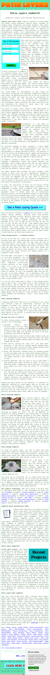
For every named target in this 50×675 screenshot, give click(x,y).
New (6, 661)
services (24, 503)
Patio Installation (36, 631)
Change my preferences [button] (34, 670)
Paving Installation (36, 627)
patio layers (5, 30)
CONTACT (39, 9)
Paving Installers (37, 636)
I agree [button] (30, 667)
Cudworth (27, 213)
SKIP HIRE (28, 497)
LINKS (29, 9)
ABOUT (34, 9)
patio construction (10, 71)
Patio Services (22, 641)
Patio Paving (31, 632)
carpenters (30, 495)
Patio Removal (14, 634)
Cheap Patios (37, 634)
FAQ (13, 661)
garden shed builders (8, 495)
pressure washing (28, 492)
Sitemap (2, 661)
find (7, 596)
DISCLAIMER (45, 9)
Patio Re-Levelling (34, 629)
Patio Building (18, 632)
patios (27, 185)
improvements (33, 490)
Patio (3, 213)
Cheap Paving (16, 643)
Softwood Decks (27, 643)
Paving (8, 627)
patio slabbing (7, 523)
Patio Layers (18, 661)
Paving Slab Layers (23, 636)
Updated (10, 661)
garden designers (25, 501)
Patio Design (23, 639)
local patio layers (26, 565)
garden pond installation (26, 499)
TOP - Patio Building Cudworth (11, 648)
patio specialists (26, 509)
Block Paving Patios (15, 638)
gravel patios (15, 525)
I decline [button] (36, 667)
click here (34, 622)
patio (22, 108)
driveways (8, 492)
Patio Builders (12, 639)
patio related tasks (24, 537)
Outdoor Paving (26, 634)
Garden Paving (23, 627)
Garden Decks (37, 643)
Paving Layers (33, 639)
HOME (25, 9)
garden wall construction (29, 494)
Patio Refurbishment (16, 629)
